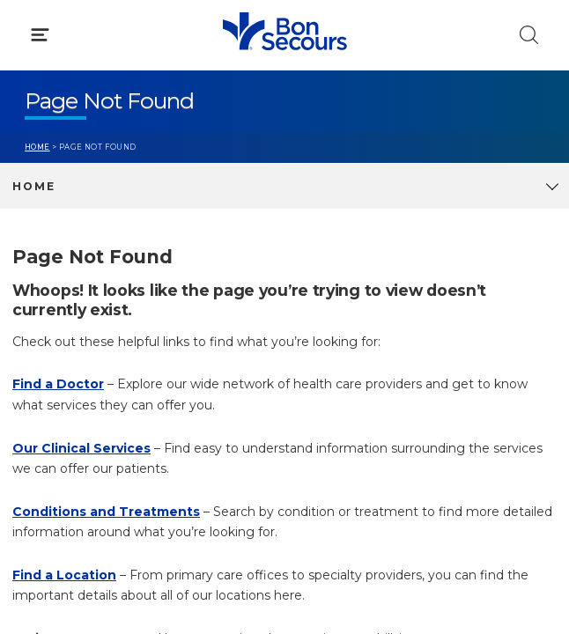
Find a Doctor (58, 384)
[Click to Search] (529, 34)
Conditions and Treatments (106, 512)
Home (37, 147)
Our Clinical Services (81, 448)
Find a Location (64, 575)
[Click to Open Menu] (40, 34)
